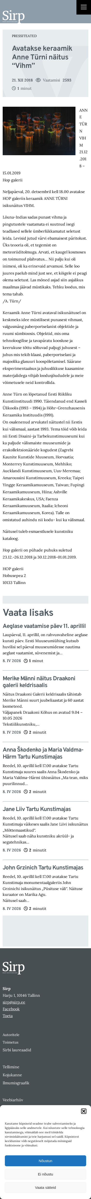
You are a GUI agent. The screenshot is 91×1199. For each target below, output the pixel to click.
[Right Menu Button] (84, 8)
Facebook (11, 1008)
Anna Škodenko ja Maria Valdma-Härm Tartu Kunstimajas (43, 754)
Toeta (8, 1015)
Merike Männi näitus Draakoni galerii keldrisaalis (39, 682)
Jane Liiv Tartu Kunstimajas (37, 809)
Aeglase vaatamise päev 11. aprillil (44, 626)
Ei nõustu (45, 1174)
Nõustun (45, 1161)
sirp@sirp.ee (14, 1002)
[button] (83, 1111)
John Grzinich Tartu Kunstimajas (43, 868)
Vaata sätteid (45, 1187)
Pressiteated (24, 36)
